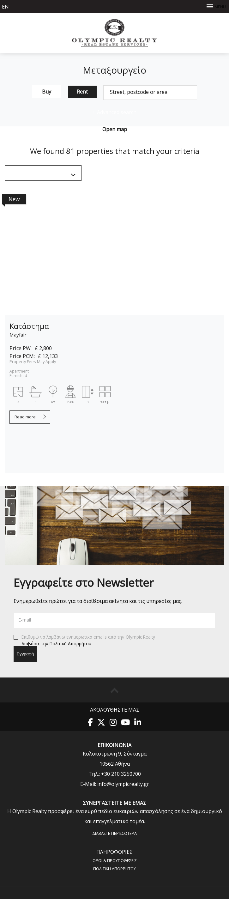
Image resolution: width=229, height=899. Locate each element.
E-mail (25, 620)
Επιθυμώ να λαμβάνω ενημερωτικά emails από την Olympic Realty (84, 641)
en (5, 6)
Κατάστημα (29, 326)
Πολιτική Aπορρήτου (114, 868)
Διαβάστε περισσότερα (114, 833)
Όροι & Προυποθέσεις (115, 860)
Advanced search (114, 112)
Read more (25, 417)
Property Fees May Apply (32, 361)
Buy (46, 91)
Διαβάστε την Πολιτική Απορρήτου (56, 643)
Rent (82, 91)
